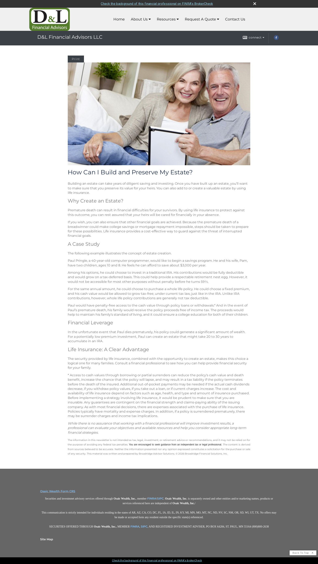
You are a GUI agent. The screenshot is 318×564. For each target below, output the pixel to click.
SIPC (160, 498)
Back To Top (303, 552)
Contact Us (235, 19)
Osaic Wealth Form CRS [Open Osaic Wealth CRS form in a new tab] (57, 491)
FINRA (151, 498)
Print (76, 59)
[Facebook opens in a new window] (276, 39)
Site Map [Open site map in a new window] (46, 539)
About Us (139, 19)
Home (119, 19)
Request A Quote (200, 19)
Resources (166, 19)
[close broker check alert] (254, 3)
